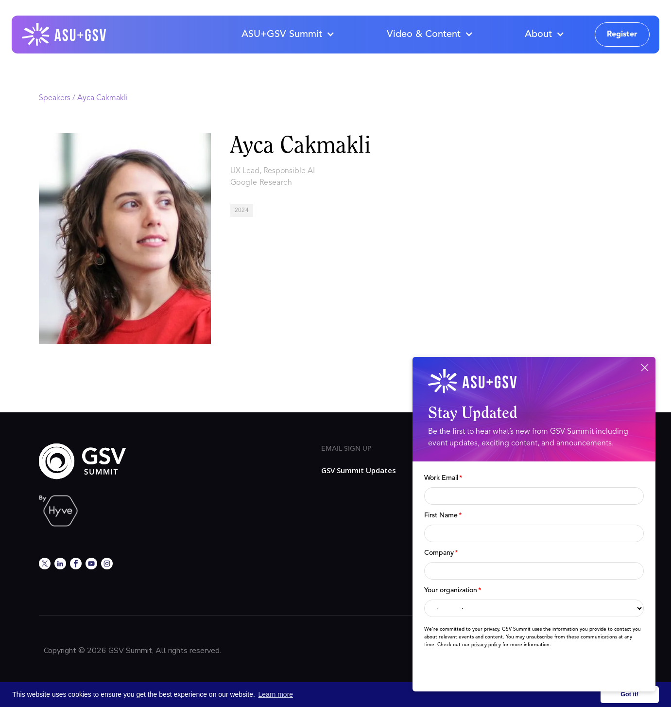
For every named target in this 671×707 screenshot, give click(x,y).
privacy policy (486, 644)
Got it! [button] (629, 694)
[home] (64, 34)
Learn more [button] (275, 694)
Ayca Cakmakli (102, 98)
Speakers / (58, 98)
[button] (287, 34)
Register (622, 34)
